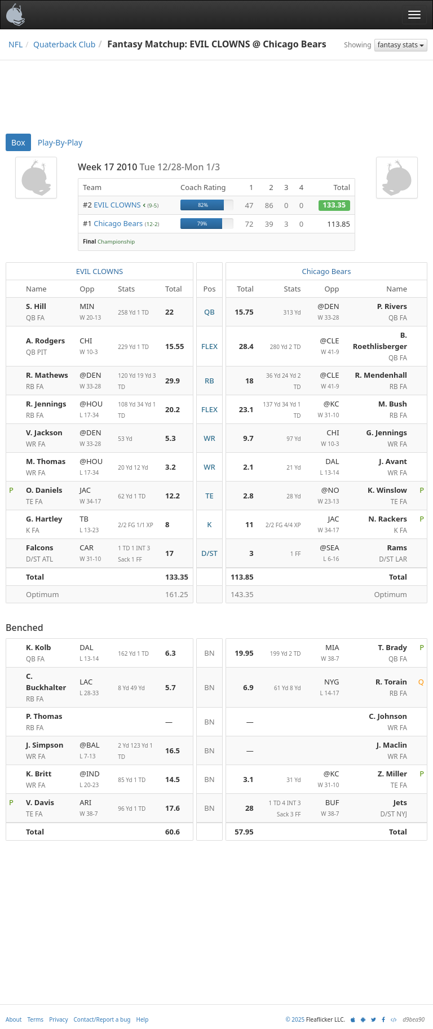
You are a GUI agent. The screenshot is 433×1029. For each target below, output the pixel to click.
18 (249, 381)
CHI (94, 346)
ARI (94, 808)
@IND (94, 779)
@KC (324, 410)
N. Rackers (387, 519)
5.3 (170, 438)
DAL (324, 467)
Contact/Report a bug (102, 1019)
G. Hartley (44, 519)
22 (169, 312)
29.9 (172, 381)
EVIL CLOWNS (117, 205)
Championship (116, 241)
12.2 (172, 496)
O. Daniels (44, 490)
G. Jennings (387, 432)
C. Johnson (388, 716)
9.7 (248, 438)
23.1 (246, 409)
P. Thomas (44, 716)
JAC (94, 496)
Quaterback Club (64, 44)
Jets (400, 802)
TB (94, 525)
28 (249, 808)
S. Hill (36, 306)
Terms (35, 1019)
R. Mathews (47, 375)
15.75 (244, 312)
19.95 (244, 653)
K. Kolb (38, 647)
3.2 (170, 467)
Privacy (58, 1019)
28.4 (246, 346)
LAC (94, 688)
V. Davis (40, 802)
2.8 (248, 496)
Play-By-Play (60, 142)
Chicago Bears (118, 223)
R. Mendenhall (381, 375)
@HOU (94, 410)
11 (249, 524)
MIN (94, 312)
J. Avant (393, 461)
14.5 (172, 779)
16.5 (172, 750)
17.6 (172, 808)
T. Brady (392, 647)
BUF (324, 808)
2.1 (248, 467)
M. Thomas (45, 461)
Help (142, 1019)
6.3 (170, 653)
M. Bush (392, 404)
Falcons (40, 547)
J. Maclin (392, 745)
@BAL (94, 751)
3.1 (248, 779)
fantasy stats (401, 45)
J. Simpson (44, 745)
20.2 (172, 409)
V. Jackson (44, 432)
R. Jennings (46, 404)
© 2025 (294, 1019)
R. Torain (391, 682)
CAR (94, 553)
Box (18, 142)
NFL (15, 44)
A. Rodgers (45, 340)
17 (169, 553)
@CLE (324, 346)
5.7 (170, 687)
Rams (397, 547)
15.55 (174, 346)
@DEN (324, 312)
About (13, 1019)
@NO (324, 496)
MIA (324, 653)
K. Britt (38, 774)
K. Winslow (387, 490)
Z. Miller (392, 774)
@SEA (324, 553)
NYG (324, 688)
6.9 (248, 687)
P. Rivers (392, 306)
